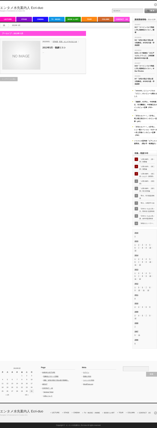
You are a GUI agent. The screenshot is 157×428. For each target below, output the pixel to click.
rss (155, 4)
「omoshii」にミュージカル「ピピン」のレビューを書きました (145, 93)
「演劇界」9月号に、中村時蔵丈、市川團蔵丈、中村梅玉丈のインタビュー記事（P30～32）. (145, 106)
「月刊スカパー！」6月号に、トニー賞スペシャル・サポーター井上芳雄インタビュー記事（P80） (145, 131)
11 (135, 265)
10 (150, 247)
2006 (136, 340)
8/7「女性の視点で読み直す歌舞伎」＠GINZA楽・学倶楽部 (144, 81)
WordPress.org (88, 384)
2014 (136, 255)
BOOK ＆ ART (73, 19)
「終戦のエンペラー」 (146, 223)
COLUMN (105, 19)
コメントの (88, 380)
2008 (136, 323)
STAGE (24, 19)
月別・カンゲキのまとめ (68, 42)
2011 (136, 295)
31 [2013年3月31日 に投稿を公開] (31, 391)
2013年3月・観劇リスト (54, 47)
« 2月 (7, 395)
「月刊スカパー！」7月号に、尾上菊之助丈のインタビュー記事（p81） (145, 118)
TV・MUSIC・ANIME (56, 20)
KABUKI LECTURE (48, 372)
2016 (136, 233)
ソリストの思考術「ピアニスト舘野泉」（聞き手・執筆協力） (145, 142)
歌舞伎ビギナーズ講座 (50, 376)
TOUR (89, 19)
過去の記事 (151, 19)
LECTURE (8, 19)
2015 (136, 241)
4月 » (27, 395)
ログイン (86, 372)
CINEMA (40, 19)
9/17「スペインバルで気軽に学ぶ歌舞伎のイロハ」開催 (144, 29)
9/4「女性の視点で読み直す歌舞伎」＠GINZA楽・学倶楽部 (144, 42)
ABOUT (44, 384)
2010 (136, 303)
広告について (47, 396)
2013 (136, 270)
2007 (136, 332)
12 (135, 250)
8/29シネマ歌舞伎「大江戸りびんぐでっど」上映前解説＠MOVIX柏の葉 (144, 55)
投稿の (87, 376)
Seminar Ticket (48, 392)
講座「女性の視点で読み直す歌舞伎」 (56, 380)
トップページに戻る (9, 79)
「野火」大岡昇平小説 (146, 203)
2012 (136, 284)
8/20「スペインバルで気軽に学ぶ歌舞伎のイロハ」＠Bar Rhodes (144, 68)
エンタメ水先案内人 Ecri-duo (21, 8)
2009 (136, 312)
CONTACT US (122, 19)
